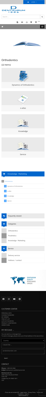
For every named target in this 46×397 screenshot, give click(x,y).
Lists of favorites (8, 321)
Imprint (27, 394)
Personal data (7, 313)
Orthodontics (9, 181)
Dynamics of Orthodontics (23, 85)
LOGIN (33, 2)
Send (6, 358)
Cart (39, 22)
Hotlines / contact (12, 260)
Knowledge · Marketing (13, 240)
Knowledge (23, 131)
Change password (8, 315)
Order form (6, 325)
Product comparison (9, 323)
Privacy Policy (32, 392)
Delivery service (11, 255)
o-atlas (23, 108)
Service (23, 154)
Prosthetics (9, 235)
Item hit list (6, 319)
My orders (5, 317)
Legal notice (23, 392)
